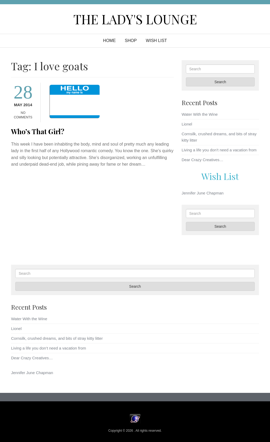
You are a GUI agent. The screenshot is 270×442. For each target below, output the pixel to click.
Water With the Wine (200, 114)
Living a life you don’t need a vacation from (219, 150)
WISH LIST (156, 40)
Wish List (220, 176)
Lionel (187, 124)
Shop (131, 40)
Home (109, 40)
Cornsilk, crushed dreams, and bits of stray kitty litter (57, 338)
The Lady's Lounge (135, 19)
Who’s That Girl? (37, 131)
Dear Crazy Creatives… (202, 159)
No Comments (23, 115)
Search (220, 82)
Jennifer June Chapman (203, 193)
